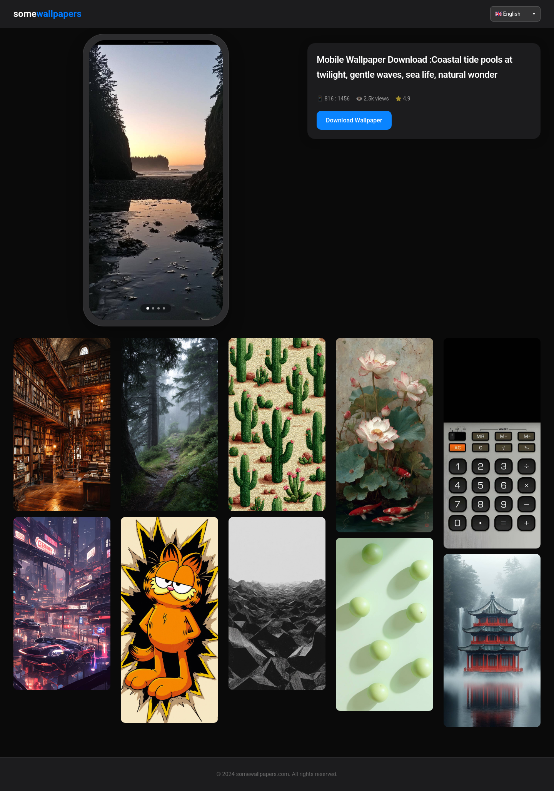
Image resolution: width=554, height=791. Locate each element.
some (47, 13)
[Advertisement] (424, 211)
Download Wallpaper (354, 120)
